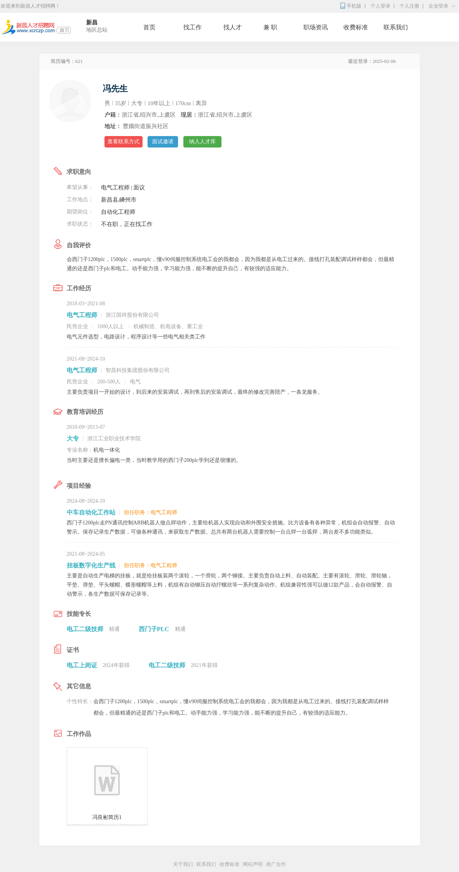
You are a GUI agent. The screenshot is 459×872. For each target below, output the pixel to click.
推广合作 (276, 864)
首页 (149, 27)
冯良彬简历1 (107, 817)
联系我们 (396, 27)
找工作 (192, 27)
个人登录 (380, 6)
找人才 (232, 27)
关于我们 (183, 864)
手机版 (354, 6)
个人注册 (409, 6)
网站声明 (253, 864)
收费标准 (355, 27)
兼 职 (270, 27)
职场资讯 (315, 27)
